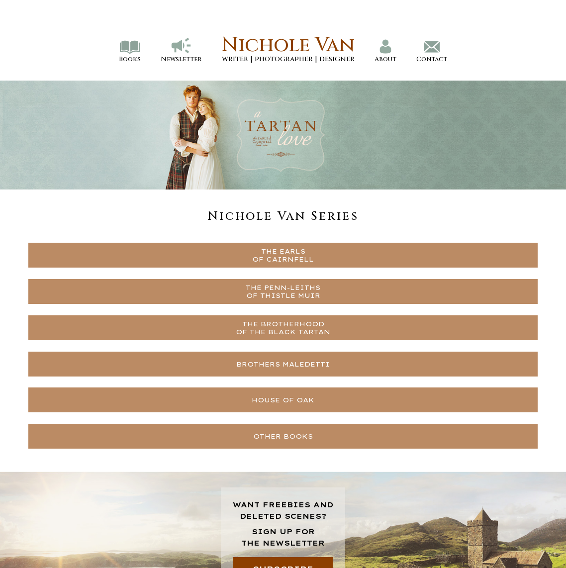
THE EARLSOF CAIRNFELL (283, 255)
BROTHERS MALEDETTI (283, 364)
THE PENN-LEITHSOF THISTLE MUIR (283, 291)
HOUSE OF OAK (283, 400)
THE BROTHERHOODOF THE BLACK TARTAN (283, 328)
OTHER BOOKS (283, 436)
